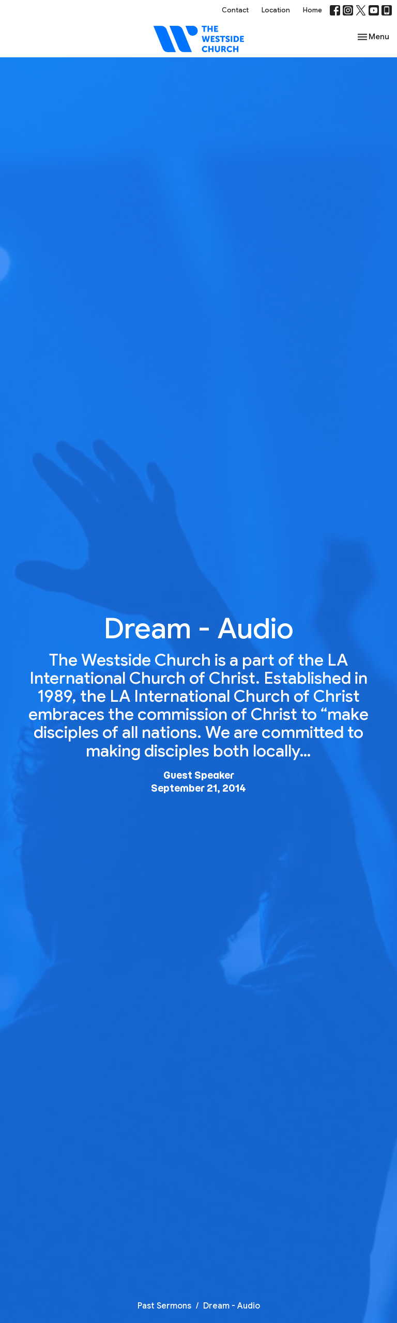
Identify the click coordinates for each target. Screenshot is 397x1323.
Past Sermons (164, 1306)
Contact (235, 10)
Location (276, 10)
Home (312, 10)
